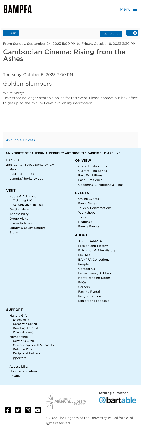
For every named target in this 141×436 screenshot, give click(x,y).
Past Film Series (90, 180)
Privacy (15, 375)
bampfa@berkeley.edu (26, 178)
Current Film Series (92, 170)
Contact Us (86, 268)
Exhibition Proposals (93, 300)
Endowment (21, 319)
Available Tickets (20, 140)
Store (13, 232)
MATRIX (84, 255)
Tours (82, 217)
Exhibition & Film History (97, 250)
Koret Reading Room (94, 277)
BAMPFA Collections (93, 259)
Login (10, 32)
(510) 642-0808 (21, 174)
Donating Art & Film (26, 328)
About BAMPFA (90, 241)
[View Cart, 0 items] (132, 33)
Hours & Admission (23, 196)
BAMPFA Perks (23, 349)
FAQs (82, 282)
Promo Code (111, 33)
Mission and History (93, 245)
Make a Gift (18, 315)
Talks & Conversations (95, 208)
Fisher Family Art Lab (94, 273)
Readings (85, 221)
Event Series (87, 203)
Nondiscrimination (23, 371)
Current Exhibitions (92, 166)
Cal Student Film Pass (28, 204)
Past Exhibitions (90, 175)
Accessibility (19, 214)
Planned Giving (23, 332)
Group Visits (18, 218)
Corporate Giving (25, 323)
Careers (84, 287)
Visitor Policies (20, 223)
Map (12, 169)
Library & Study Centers (27, 227)
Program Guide (89, 296)
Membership (18, 336)
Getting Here (19, 209)
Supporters (17, 358)
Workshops (86, 212)
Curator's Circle (24, 340)
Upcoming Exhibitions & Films (100, 184)
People (83, 264)
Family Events (88, 226)
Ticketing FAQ (23, 200)
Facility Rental (89, 291)
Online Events (88, 198)
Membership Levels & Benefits (33, 345)
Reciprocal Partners (26, 353)
